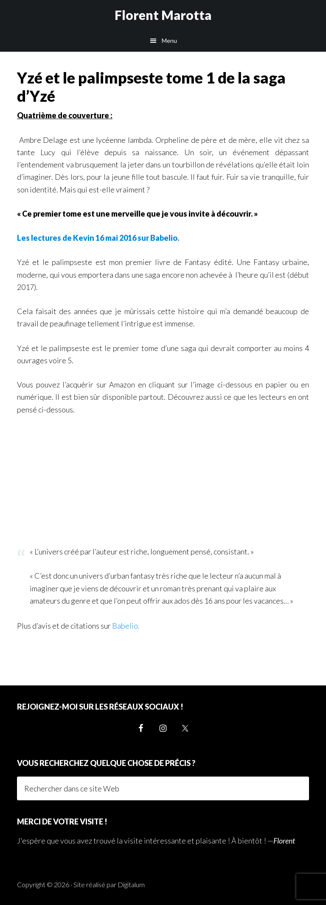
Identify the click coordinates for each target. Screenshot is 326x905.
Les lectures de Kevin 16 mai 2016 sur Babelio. (98, 237)
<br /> (42, 478)
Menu (169, 40)
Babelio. (126, 625)
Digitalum (131, 884)
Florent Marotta (163, 14)
